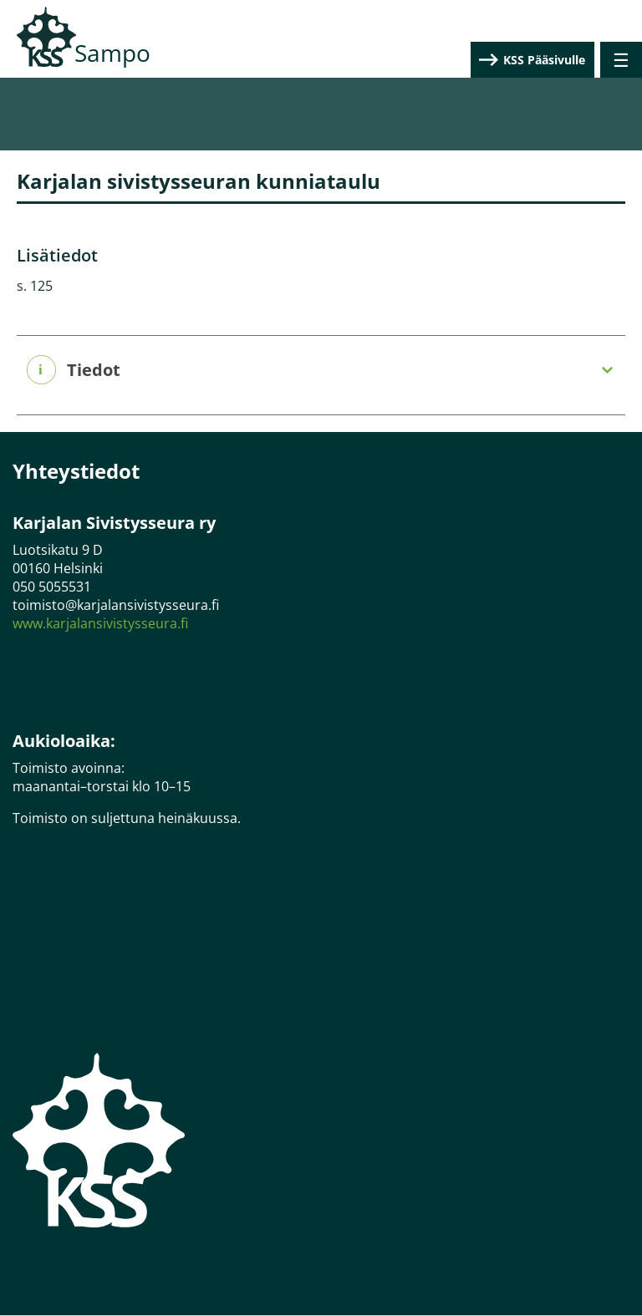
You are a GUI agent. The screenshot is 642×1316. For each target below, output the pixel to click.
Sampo (112, 53)
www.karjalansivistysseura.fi (100, 623)
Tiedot (93, 370)
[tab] (321, 370)
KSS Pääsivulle (544, 60)
